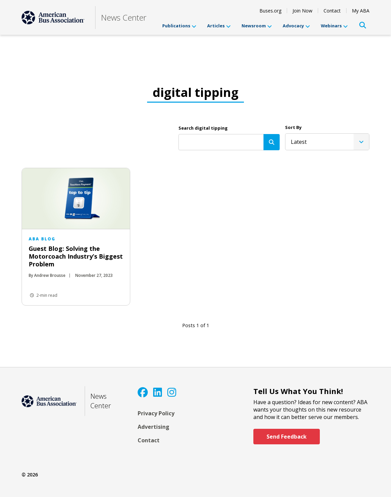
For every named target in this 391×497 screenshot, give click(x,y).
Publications (179, 26)
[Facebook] (143, 392)
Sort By (293, 127)
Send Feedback (287, 436)
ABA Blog (42, 239)
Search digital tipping (203, 128)
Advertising (153, 426)
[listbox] (327, 141)
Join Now (302, 10)
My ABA (360, 10)
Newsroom (257, 26)
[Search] (271, 142)
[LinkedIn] (157, 392)
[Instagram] (171, 392)
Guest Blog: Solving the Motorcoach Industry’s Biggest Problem (76, 256)
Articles (219, 26)
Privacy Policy (156, 413)
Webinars (334, 26)
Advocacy (296, 26)
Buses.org (270, 10)
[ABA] (53, 17)
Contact (332, 10)
